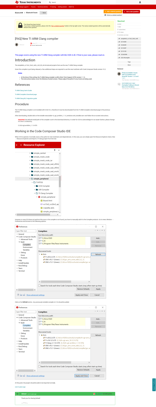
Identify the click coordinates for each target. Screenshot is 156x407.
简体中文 (71, 7)
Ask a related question (114, 11)
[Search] (82, 2)
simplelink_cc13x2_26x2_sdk (129, 38)
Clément (24, 394)
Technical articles (43, 7)
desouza (21, 44)
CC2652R (123, 45)
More (44, 13)
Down (27, 403)
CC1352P (123, 48)
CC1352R (123, 42)
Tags (129, 62)
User (140, 2)
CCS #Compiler (125, 57)
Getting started (62, 7)
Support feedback (154, 385)
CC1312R (123, 51)
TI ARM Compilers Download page (26, 94)
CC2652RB (124, 54)
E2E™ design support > (22, 7)
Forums (33, 7)
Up (22, 403)
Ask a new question (132, 11)
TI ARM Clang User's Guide (23, 90)
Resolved (121, 21)
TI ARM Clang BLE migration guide (26, 98)
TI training (53, 7)
